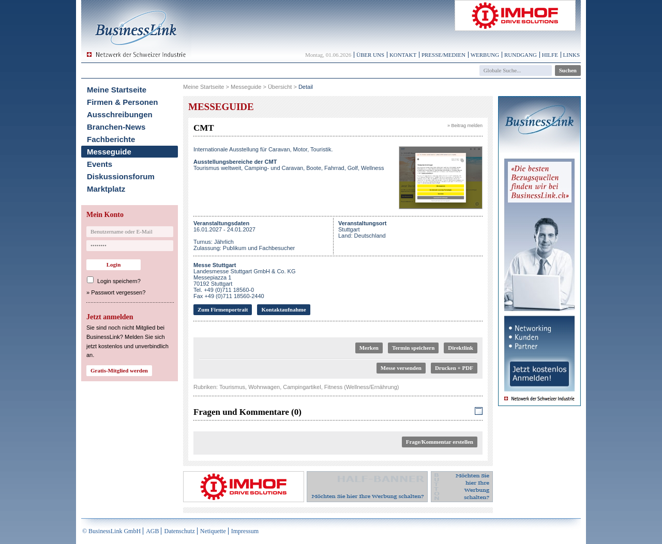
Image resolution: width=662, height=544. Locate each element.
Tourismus (232, 387)
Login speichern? (119, 281)
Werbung (485, 55)
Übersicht (280, 87)
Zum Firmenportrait (223, 309)
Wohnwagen (264, 387)
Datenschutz (179, 531)
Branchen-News (116, 126)
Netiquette (213, 531)
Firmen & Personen (122, 102)
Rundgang (520, 55)
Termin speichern (413, 348)
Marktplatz (106, 188)
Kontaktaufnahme (283, 309)
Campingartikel (302, 387)
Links (571, 55)
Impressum (245, 531)
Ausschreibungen (120, 114)
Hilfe (550, 55)
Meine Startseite (116, 89)
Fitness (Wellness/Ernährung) (361, 387)
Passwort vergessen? (118, 292)
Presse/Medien (443, 55)
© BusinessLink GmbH (111, 531)
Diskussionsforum (121, 176)
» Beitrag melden (465, 125)
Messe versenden (401, 368)
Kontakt (402, 55)
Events (99, 164)
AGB (152, 531)
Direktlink (460, 348)
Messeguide (109, 151)
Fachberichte (111, 139)
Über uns (370, 55)
